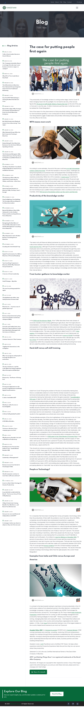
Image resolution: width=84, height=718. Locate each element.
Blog (64, 2)
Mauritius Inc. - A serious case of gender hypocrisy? (11, 307)
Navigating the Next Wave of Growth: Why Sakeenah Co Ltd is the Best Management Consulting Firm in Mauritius (11, 225)
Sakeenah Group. (15, 715)
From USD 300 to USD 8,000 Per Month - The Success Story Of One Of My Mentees (11, 493)
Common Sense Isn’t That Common (11, 339)
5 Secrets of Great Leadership (10, 273)
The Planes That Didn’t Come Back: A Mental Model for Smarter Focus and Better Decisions (11, 168)
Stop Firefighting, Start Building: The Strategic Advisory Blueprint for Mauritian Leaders (11, 201)
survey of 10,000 (35, 340)
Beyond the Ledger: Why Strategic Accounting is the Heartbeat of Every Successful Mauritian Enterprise (11, 111)
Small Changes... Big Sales (9, 281)
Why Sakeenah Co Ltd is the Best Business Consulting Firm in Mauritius (11, 237)
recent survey (34, 179)
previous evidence (57, 555)
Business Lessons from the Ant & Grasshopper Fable (11, 465)
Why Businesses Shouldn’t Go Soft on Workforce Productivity (11, 438)
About (57, 2)
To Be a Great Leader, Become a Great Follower (11, 55)
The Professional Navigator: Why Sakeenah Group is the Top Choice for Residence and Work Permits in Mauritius (11, 157)
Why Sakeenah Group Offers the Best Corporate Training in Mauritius (11, 134)
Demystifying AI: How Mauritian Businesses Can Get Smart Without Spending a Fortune (11, 145)
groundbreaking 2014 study (38, 404)
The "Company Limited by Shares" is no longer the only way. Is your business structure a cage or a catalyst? (11, 66)
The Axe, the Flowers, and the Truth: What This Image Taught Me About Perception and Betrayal (11, 368)
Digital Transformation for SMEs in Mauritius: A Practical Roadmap (11, 254)
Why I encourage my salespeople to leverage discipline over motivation (12, 357)
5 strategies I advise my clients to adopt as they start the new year (11, 523)
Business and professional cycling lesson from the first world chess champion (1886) (11, 317)
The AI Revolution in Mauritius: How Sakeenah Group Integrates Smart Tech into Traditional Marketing (11, 88)
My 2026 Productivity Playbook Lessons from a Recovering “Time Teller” (11, 123)
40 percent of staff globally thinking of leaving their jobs (54, 104)
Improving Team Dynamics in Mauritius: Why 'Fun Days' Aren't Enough (11, 190)
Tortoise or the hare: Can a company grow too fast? (9, 429)
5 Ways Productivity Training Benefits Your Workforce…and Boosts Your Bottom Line (10, 504)
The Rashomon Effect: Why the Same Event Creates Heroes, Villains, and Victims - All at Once (11, 179)
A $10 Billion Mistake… (8, 421)
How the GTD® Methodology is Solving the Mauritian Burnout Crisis (10, 99)
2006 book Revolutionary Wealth (43, 323)
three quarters (45, 336)
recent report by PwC (36, 249)
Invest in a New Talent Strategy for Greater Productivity (12, 483)
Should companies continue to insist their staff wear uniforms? (11, 474)
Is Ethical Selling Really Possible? (11, 413)
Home (52, 2)
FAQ (61, 2)
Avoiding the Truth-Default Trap (11, 246)
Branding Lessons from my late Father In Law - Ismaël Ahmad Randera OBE (10, 448)
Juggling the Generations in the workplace (11, 347)
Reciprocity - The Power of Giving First (11, 378)
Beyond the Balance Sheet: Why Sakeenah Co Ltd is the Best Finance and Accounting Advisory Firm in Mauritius (11, 213)
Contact (69, 2)
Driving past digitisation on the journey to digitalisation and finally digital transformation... (12, 388)
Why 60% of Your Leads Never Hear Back (10, 76)
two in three (51, 342)
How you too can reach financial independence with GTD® (11, 514)
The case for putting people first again (11, 289)
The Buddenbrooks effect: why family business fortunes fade (10, 298)
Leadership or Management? (10, 457)
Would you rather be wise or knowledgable (10, 405)
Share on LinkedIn (38, 684)
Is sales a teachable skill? (9, 397)
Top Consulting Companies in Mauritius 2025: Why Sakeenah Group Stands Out (11, 264)
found (62, 632)
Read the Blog (56, 705)
